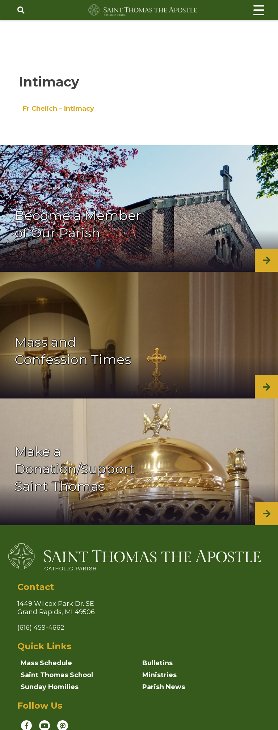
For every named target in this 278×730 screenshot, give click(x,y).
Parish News (163, 687)
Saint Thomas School (57, 675)
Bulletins (157, 663)
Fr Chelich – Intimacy (58, 109)
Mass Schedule (46, 663)
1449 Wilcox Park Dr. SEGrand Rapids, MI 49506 (56, 608)
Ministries (159, 675)
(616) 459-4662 (40, 628)
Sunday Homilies (50, 687)
